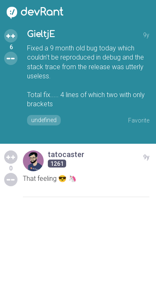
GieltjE (41, 34)
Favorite (138, 120)
